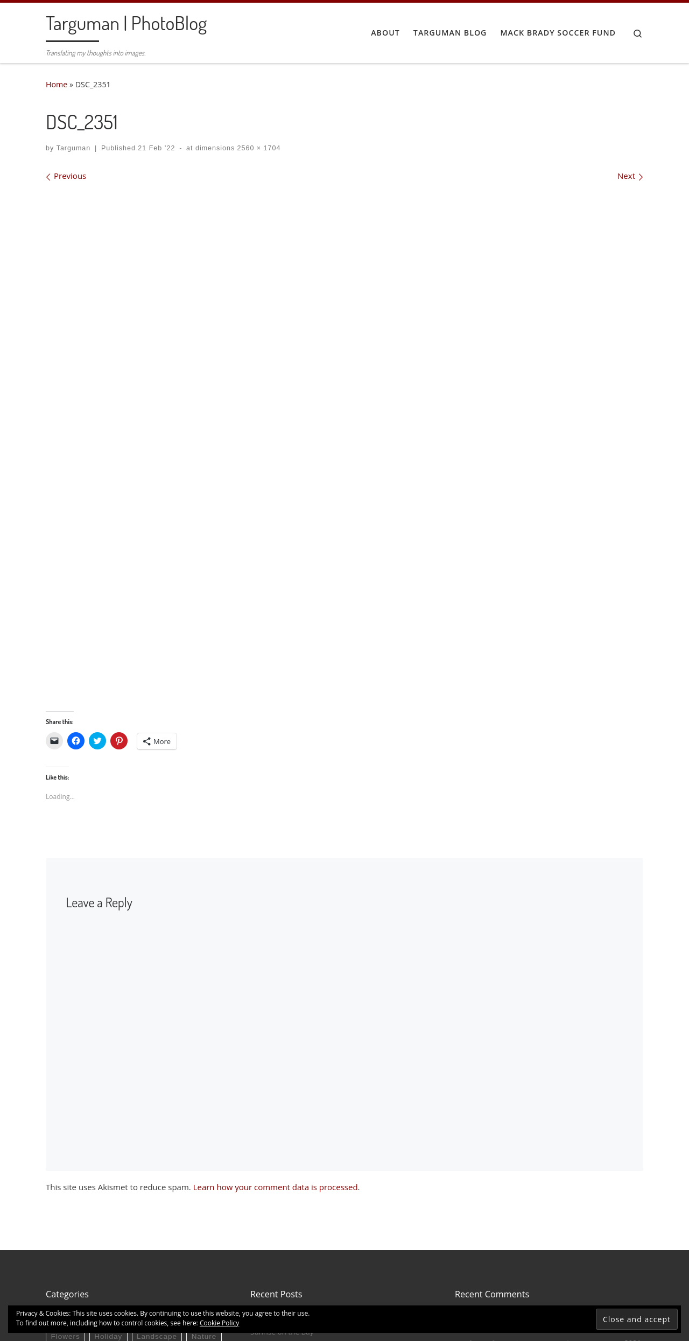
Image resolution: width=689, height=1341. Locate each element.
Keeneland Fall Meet (588, 1251)
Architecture (73, 1146)
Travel (177, 1181)
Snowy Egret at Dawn (286, 1174)
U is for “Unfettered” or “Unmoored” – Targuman (533, 1170)
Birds (155, 1146)
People (63, 1181)
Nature (204, 1163)
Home (56, 84)
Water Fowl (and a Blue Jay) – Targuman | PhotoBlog (539, 1197)
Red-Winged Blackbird (493, 1208)
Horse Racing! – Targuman (497, 1251)
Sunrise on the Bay (281, 1159)
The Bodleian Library (285, 1190)
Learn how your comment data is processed (275, 1014)
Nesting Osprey (276, 1143)
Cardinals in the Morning (498, 1235)
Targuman (74, 148)
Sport (141, 1181)
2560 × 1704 (257, 148)
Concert (194, 1146)
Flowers (65, 1163)
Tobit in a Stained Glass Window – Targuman (527, 1143)
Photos (104, 1181)
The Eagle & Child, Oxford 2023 (302, 1206)
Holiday (108, 1163)
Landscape (157, 1163)
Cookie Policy (219, 1323)
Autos (121, 1146)
